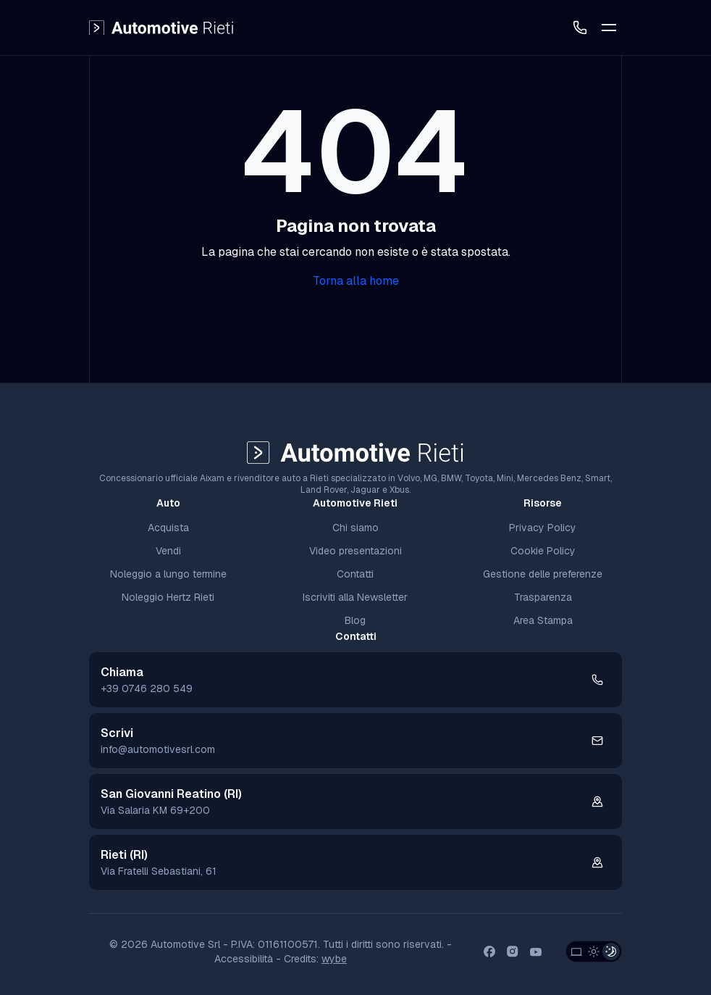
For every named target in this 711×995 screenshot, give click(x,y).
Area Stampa (543, 620)
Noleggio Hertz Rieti (168, 597)
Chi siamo (355, 527)
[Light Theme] (593, 951)
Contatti (355, 573)
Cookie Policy (543, 550)
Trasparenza (543, 597)
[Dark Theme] (611, 951)
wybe (334, 958)
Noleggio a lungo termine (168, 573)
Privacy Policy (542, 527)
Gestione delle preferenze (542, 573)
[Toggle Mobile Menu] (609, 27)
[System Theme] (576, 951)
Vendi (168, 550)
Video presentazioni (355, 550)
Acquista (168, 527)
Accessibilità (243, 958)
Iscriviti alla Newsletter (355, 597)
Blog (355, 620)
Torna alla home (356, 280)
